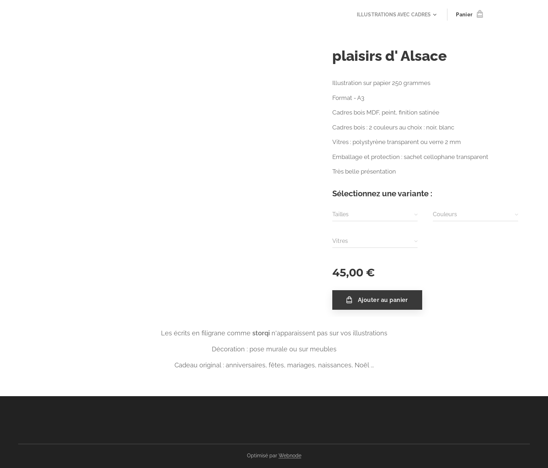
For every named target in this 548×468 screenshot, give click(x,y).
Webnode (290, 455)
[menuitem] (395, 14)
